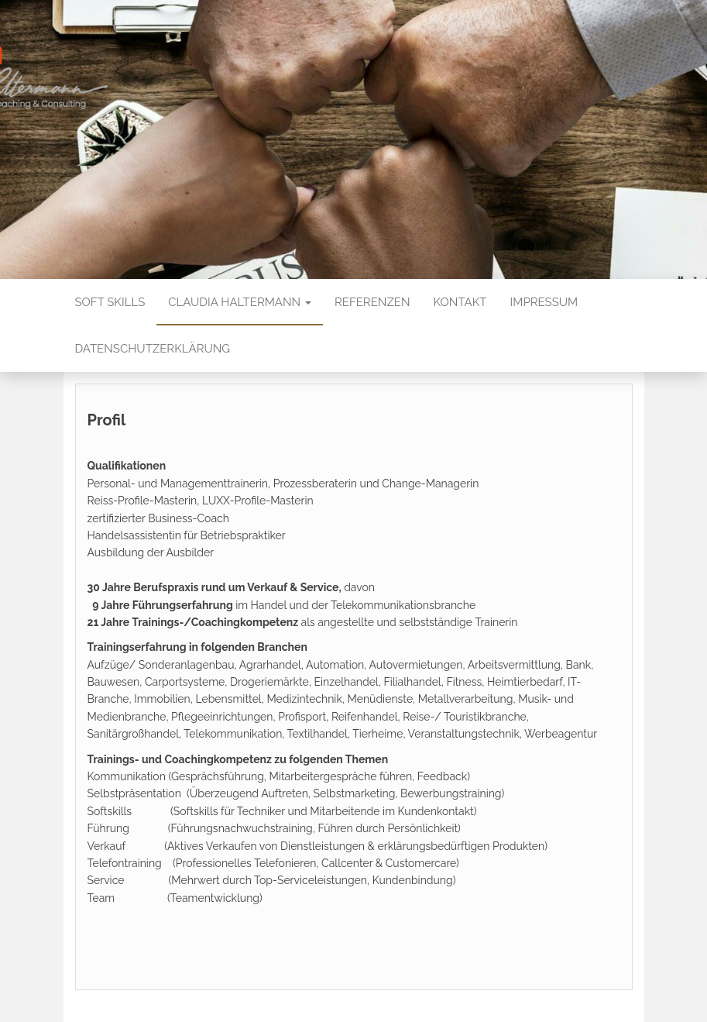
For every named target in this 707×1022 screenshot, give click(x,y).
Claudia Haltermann (239, 302)
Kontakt (460, 302)
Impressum (544, 302)
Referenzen (372, 302)
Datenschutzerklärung (153, 349)
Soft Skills (110, 302)
